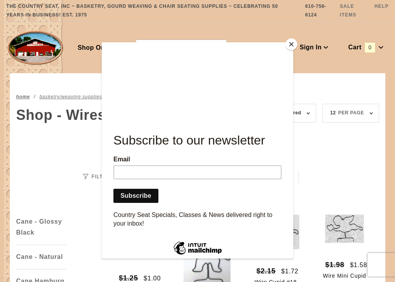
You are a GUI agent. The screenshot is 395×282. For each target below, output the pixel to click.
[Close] (291, 44)
